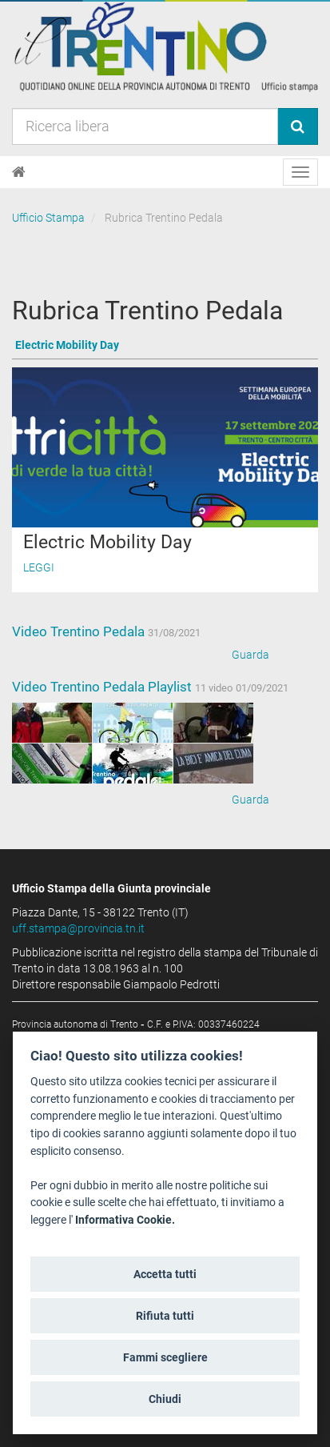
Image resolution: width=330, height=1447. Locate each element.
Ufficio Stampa (48, 217)
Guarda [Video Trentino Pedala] (250, 654)
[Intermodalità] (213, 723)
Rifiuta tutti (165, 1315)
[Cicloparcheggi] (213, 764)
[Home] (19, 172)
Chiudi (165, 1399)
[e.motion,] (133, 723)
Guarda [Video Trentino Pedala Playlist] (250, 799)
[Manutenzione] (52, 723)
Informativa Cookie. (125, 1220)
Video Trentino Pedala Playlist (103, 687)
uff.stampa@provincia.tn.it (78, 928)
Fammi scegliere (165, 1357)
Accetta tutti (165, 1274)
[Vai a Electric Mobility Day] (165, 346)
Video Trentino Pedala (80, 631)
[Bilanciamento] (133, 764)
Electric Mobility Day (107, 542)
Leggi (38, 567)
